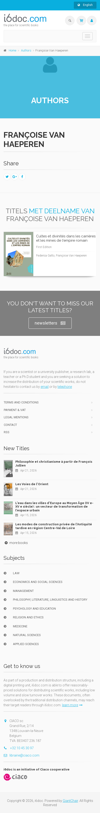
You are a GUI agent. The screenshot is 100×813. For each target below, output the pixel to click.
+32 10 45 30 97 (19, 748)
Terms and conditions (21, 402)
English (85, 5)
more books (16, 543)
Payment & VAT (15, 410)
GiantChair (70, 801)
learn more (72, 705)
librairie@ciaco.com (21, 755)
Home (12, 50)
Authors (26, 50)
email (45, 387)
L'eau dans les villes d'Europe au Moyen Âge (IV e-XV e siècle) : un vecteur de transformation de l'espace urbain (54, 506)
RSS (6, 432)
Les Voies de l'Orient (31, 484)
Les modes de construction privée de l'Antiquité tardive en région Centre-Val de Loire (53, 526)
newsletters (50, 323)
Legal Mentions (16, 417)
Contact (10, 425)
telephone (65, 387)
